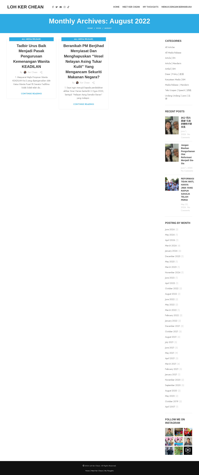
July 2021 (169, 342)
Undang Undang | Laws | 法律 (177, 97)
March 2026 (171, 245)
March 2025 (171, 267)
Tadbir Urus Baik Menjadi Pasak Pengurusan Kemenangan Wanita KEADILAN (31, 56)
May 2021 (169, 353)
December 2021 (172, 326)
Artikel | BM (170, 68)
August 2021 (171, 337)
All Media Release (31, 39)
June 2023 (170, 277)
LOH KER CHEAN (25, 7)
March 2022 (171, 310)
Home (90, 28)
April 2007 (170, 406)
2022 (98, 28)
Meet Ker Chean (97, 470)
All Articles (170, 47)
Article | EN (170, 58)
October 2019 (171, 401)
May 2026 (170, 234)
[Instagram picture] (169, 432)
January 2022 (171, 320)
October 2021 (171, 331)
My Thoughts (109, 470)
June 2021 (169, 347)
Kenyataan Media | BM (175, 79)
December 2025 (172, 256)
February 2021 (171, 369)
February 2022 (172, 315)
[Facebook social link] (53, 7)
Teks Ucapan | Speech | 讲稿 (178, 90)
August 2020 (171, 390)
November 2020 (172, 379)
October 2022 (171, 288)
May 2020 (170, 396)
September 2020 (173, 385)
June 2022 (170, 299)
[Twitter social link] (57, 7)
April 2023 (170, 283)
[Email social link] (61, 7)
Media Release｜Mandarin (177, 84)
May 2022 (170, 304)
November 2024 (172, 272)
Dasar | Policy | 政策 (174, 74)
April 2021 (170, 358)
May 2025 (170, 261)
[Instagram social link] (64, 7)
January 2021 (171, 374)
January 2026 (171, 250)
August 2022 (171, 293)
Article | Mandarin (173, 63)
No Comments (185, 136)
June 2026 (170, 229)
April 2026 (170, 240)
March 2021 (170, 363)
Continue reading (31, 94)
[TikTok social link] (68, 7)
